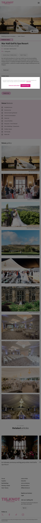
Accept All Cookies (25, 85)
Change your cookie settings (14, 85)
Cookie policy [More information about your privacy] (28, 81)
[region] (20, 83)
